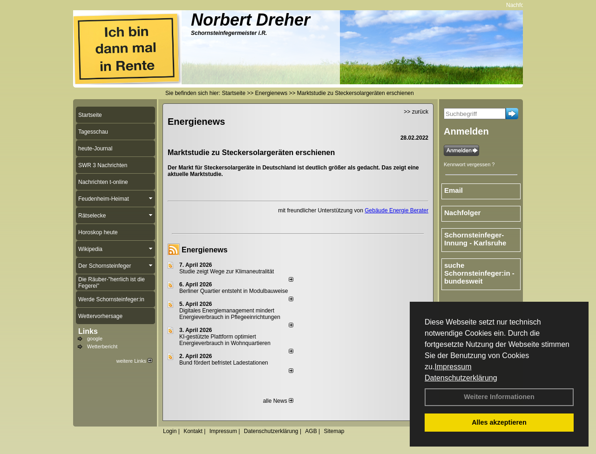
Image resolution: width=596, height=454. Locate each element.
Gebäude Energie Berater (396, 210)
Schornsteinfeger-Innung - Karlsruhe (475, 239)
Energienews (205, 250)
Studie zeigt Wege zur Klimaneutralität (226, 271)
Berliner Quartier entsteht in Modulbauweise (233, 291)
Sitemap (334, 431)
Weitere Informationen (499, 396)
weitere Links (134, 361)
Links (88, 331)
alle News (278, 401)
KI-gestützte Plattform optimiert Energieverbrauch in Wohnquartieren (225, 339)
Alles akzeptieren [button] (499, 422)
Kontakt (193, 431)
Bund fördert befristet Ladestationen (223, 362)
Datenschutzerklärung (461, 378)
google (94, 338)
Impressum (452, 367)
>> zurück (416, 111)
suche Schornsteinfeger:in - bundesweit (479, 273)
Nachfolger (521, 5)
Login (169, 431)
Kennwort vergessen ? (469, 164)
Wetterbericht (102, 346)
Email (453, 190)
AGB (311, 431)
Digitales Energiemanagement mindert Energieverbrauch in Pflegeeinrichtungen (229, 313)
